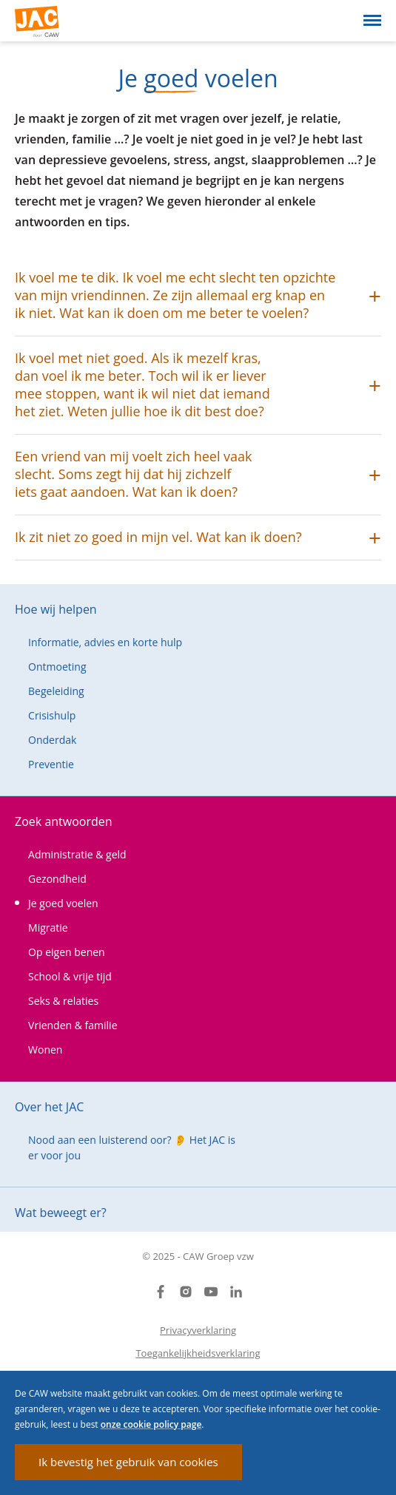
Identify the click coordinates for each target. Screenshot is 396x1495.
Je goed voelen (63, 903)
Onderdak (52, 740)
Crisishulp (51, 715)
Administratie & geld (77, 854)
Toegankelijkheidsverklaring (197, 1353)
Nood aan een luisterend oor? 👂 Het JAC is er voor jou (131, 1147)
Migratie (48, 928)
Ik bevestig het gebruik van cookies (128, 1461)
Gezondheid (57, 879)
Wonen (45, 1050)
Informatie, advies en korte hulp (105, 642)
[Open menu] (372, 20)
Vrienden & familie (72, 1025)
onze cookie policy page (151, 1424)
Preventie (51, 764)
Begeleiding (56, 691)
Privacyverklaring (198, 1330)
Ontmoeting (57, 667)
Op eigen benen (66, 952)
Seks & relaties (63, 1001)
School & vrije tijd (70, 976)
